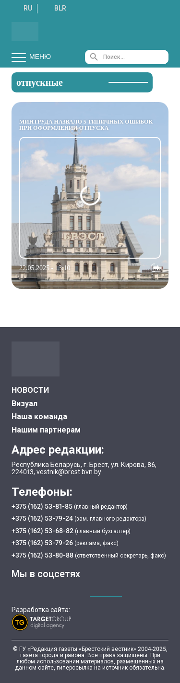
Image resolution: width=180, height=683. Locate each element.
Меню (31, 57)
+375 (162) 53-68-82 (43, 531)
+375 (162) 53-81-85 (43, 506)
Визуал (24, 403)
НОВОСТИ (30, 390)
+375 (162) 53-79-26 (42, 542)
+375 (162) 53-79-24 (42, 518)
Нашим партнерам (46, 429)
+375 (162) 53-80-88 (43, 555)
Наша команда (39, 416)
